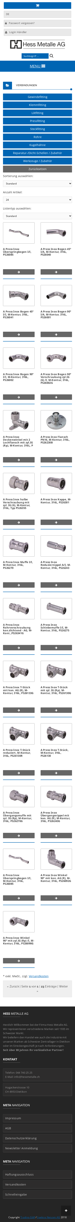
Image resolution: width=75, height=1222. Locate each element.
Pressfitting (37, 121)
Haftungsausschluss (19, 1174)
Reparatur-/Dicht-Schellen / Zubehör (37, 153)
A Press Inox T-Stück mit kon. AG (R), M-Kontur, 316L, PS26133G (18, 690)
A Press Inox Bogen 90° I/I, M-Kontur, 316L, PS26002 (18, 377)
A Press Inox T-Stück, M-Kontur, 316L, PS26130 (55, 753)
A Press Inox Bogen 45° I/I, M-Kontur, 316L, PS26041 (18, 314)
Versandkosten (39, 976)
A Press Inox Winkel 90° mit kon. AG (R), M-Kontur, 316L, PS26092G (56, 878)
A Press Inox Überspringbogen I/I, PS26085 (17, 252)
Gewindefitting (37, 97)
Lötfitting (37, 113)
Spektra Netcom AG (48, 1217)
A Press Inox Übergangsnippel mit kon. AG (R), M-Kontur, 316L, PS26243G (55, 817)
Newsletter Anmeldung (21, 1148)
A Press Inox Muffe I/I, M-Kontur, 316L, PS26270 (18, 565)
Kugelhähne (37, 145)
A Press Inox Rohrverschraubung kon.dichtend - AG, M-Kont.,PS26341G (17, 629)
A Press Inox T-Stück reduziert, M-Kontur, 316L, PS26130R (17, 753)
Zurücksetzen (38, 169)
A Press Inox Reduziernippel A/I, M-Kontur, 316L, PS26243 (56, 565)
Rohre (38, 137)
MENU (37, 66)
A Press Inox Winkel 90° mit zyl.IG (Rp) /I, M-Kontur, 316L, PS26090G (18, 940)
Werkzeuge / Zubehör (37, 161)
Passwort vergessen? (20, 23)
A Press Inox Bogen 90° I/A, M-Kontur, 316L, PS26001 (56, 314)
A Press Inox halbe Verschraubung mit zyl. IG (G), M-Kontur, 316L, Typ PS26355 (16, 504)
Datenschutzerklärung (21, 1138)
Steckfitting (37, 129)
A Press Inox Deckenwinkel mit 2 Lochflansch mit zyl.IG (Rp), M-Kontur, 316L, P (18, 441)
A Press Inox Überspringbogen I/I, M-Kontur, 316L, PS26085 (17, 879)
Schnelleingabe (16, 1194)
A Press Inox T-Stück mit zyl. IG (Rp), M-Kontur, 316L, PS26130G (56, 690)
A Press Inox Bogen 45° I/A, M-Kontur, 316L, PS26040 (56, 252)
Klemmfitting (37, 105)
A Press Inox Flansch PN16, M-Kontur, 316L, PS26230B (55, 439)
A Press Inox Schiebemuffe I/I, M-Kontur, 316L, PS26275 (55, 627)
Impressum (13, 1118)
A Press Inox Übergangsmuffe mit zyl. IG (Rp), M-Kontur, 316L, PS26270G (17, 817)
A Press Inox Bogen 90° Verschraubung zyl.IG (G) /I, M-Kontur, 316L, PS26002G (56, 378)
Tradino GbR (27, 1217)
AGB (8, 1128)
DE (7, 14)
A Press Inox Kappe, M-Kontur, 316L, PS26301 (56, 501)
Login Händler (16, 32)
